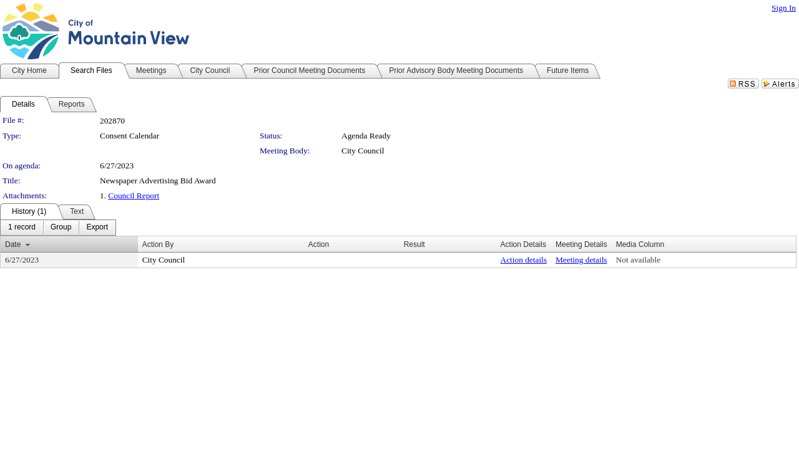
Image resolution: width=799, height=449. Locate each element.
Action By (158, 244)
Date (13, 244)
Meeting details (581, 259)
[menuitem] (22, 227)
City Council (363, 150)
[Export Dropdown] (97, 227)
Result (414, 244)
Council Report (133, 195)
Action (318, 244)
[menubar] (58, 228)
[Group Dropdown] (61, 227)
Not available (638, 259)
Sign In (784, 7)
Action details (524, 259)
